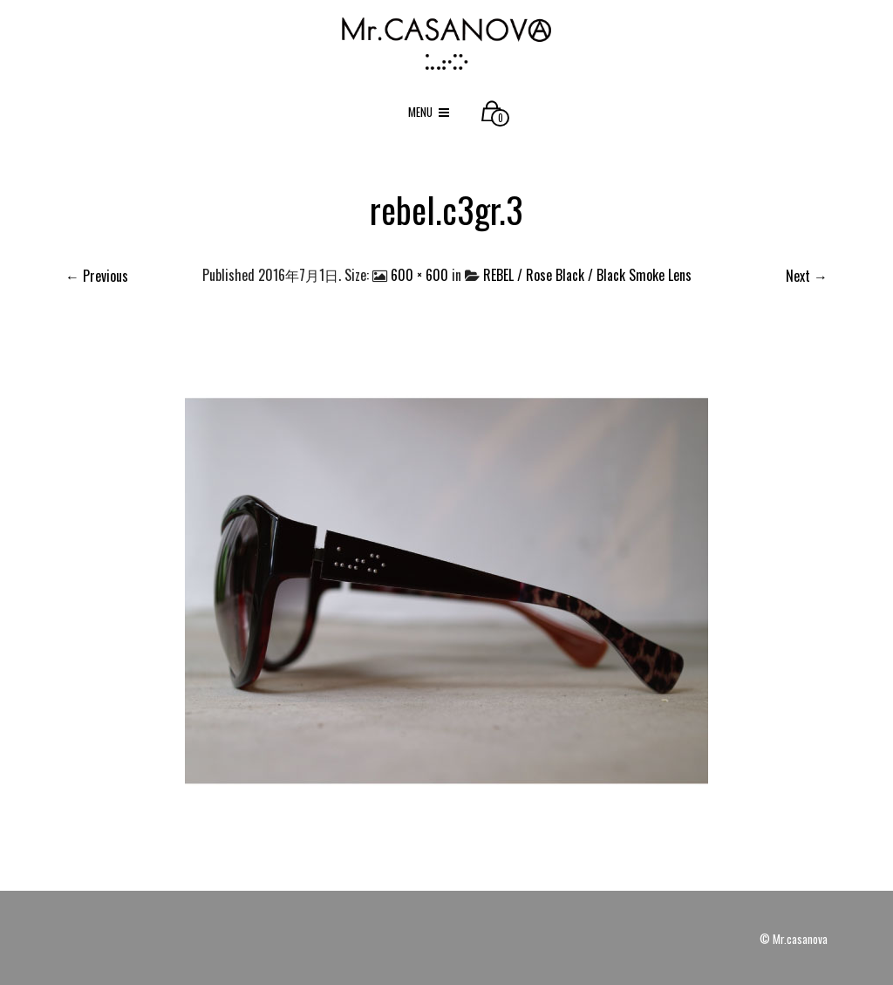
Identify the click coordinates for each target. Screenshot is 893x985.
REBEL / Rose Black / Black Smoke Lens (587, 274)
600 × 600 (419, 274)
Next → (807, 275)
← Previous (96, 275)
